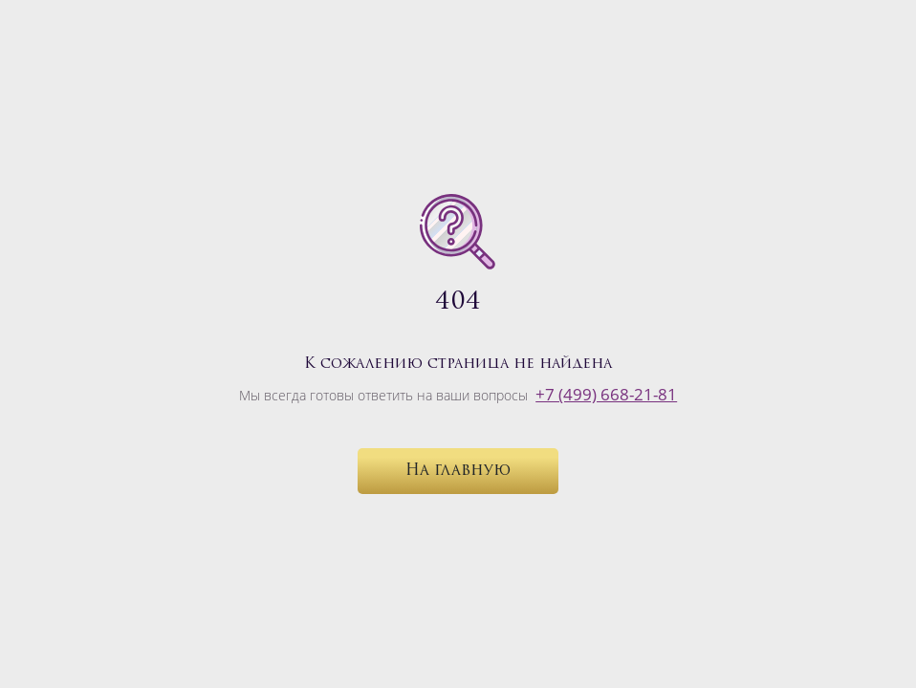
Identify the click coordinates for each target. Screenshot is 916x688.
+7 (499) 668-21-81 (606, 394)
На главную (458, 471)
